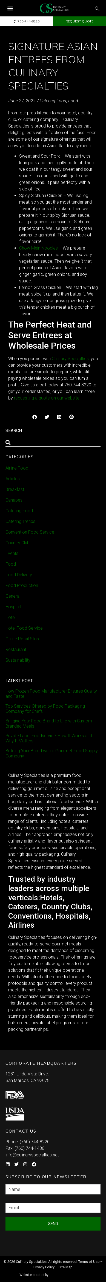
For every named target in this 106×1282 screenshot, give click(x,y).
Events (11, 553)
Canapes (13, 500)
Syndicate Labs (68, 1272)
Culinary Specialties (70, 358)
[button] (10, 8)
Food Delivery (18, 574)
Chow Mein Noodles (38, 248)
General (12, 596)
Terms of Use (88, 1262)
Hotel (10, 617)
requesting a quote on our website (46, 398)
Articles (12, 478)
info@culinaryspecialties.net (32, 1154)
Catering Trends (20, 521)
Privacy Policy (44, 1267)
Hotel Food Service (24, 628)
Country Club (17, 542)
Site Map (66, 1267)
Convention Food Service (29, 532)
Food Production (21, 585)
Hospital (13, 606)
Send (53, 1223)
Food (73, 100)
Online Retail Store (23, 638)
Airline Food (16, 468)
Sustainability (17, 660)
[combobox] (53, 442)
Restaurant (15, 649)
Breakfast (14, 489)
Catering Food (53, 100)
